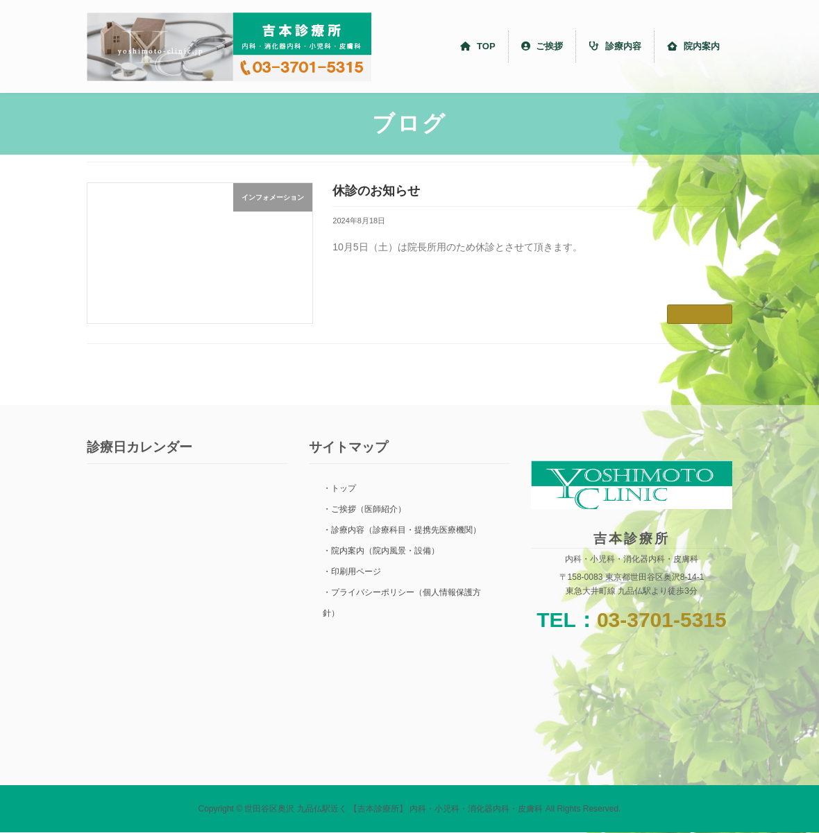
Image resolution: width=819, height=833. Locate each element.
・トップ (339, 488)
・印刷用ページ (352, 571)
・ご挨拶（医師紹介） (364, 509)
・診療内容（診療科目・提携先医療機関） (402, 530)
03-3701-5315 (662, 619)
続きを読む (699, 314)
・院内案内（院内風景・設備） (381, 551)
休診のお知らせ (376, 191)
